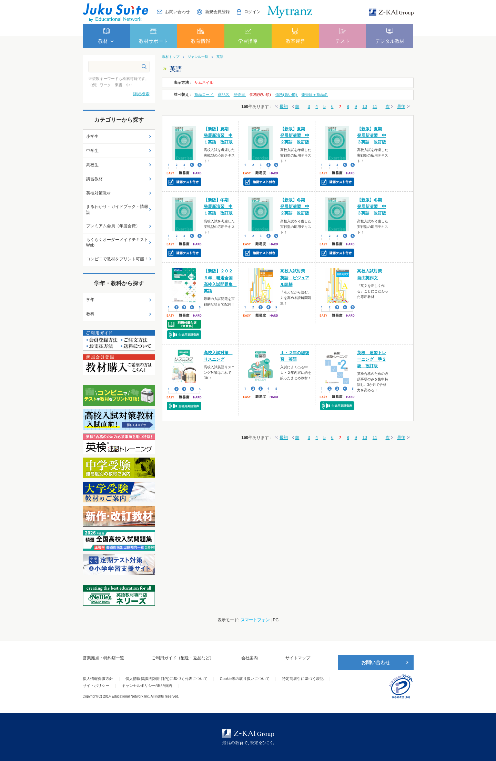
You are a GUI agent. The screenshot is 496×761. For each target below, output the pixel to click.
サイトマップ (297, 657)
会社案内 (249, 657)
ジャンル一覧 (198, 57)
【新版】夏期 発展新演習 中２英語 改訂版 (294, 135)
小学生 (92, 136)
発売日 (240, 94)
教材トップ (170, 57)
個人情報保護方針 (98, 679)
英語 (219, 57)
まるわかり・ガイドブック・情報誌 (117, 209)
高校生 (92, 164)
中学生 (92, 150)
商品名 (224, 94)
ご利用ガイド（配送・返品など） (183, 657)
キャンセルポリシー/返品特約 (147, 685)
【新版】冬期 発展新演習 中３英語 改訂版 (371, 207)
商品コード (204, 94)
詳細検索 (141, 93)
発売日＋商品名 (314, 94)
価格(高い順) (286, 94)
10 (364, 106)
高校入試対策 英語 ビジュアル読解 (294, 278)
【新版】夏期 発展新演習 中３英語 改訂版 (371, 135)
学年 (90, 299)
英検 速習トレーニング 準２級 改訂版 (371, 359)
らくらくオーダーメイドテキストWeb (117, 242)
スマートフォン (255, 620)
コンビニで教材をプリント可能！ (117, 259)
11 (375, 106)
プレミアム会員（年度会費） (113, 225)
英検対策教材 (98, 193)
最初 (284, 106)
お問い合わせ (375, 662)
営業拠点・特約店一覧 (103, 657)
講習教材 (94, 179)
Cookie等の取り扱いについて (245, 679)
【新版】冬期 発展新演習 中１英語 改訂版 (218, 207)
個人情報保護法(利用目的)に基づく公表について (166, 679)
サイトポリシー (96, 685)
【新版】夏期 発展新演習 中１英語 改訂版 (218, 135)
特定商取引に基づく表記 (303, 679)
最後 (401, 106)
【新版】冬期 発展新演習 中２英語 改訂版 (294, 207)
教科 (90, 313)
